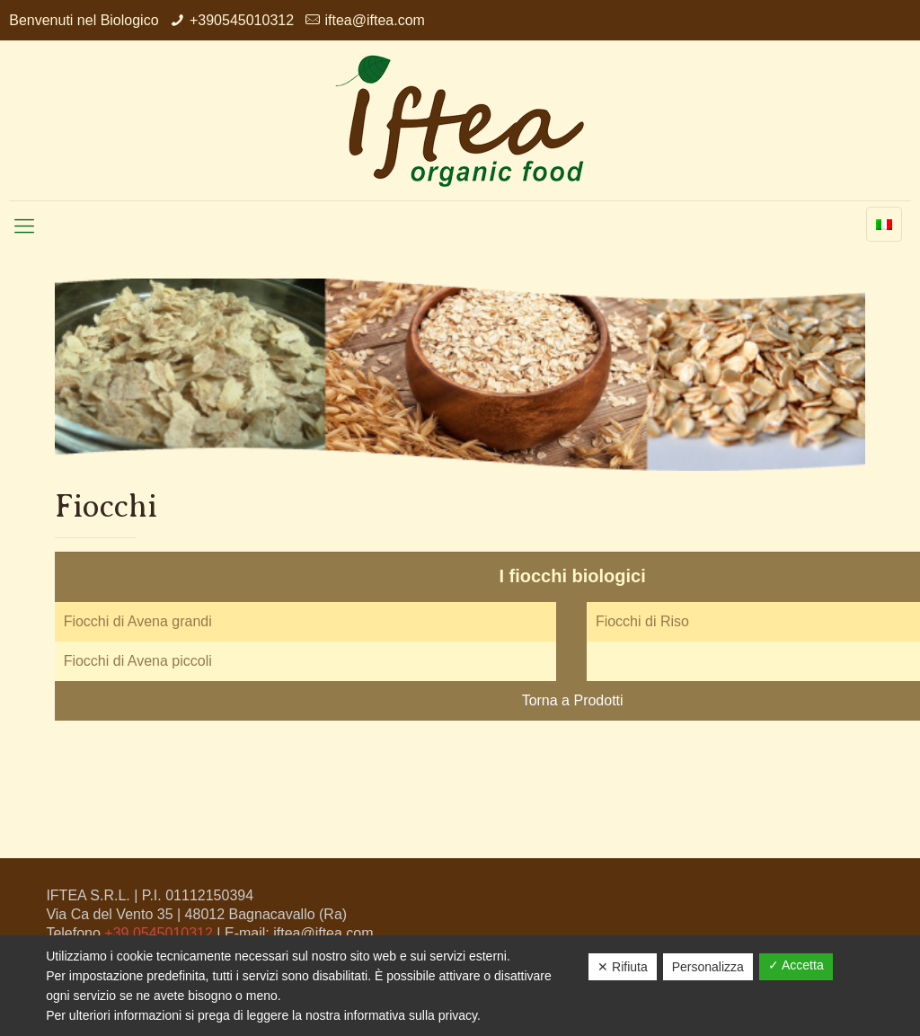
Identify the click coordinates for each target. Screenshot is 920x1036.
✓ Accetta (796, 965)
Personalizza (708, 967)
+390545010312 (242, 20)
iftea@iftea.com (374, 20)
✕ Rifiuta (622, 967)
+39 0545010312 (158, 933)
